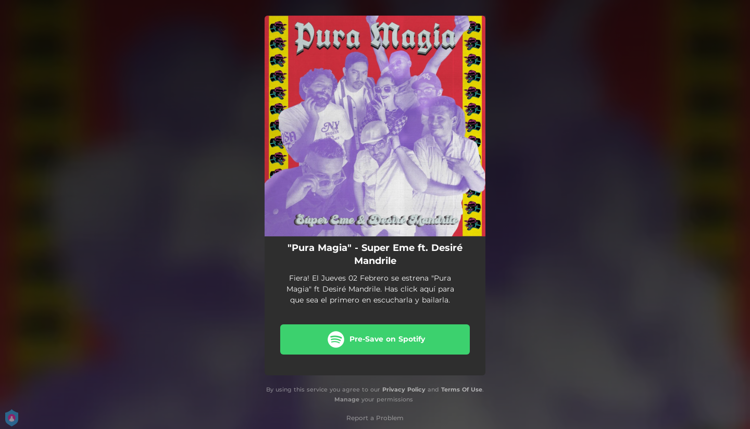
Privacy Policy (404, 389)
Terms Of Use (461, 389)
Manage (346, 399)
